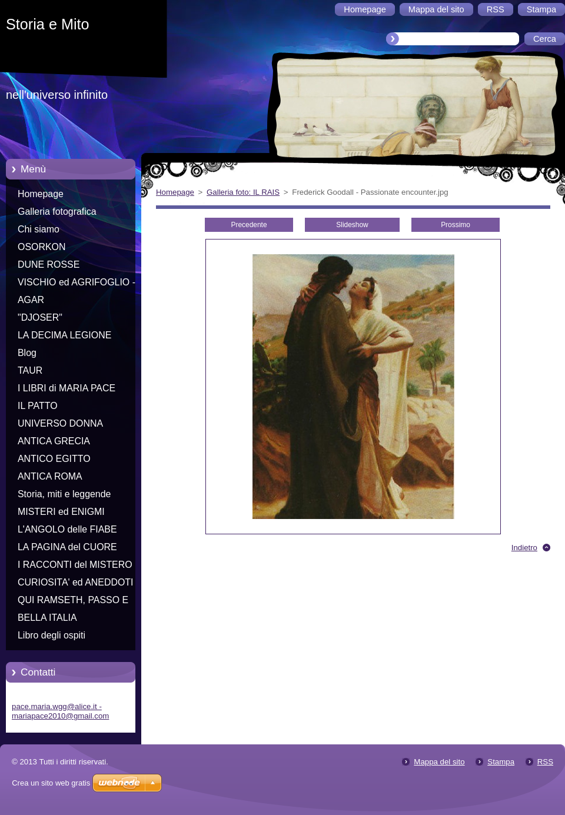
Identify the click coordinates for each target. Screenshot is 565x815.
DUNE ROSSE (48, 265)
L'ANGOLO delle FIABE (67, 529)
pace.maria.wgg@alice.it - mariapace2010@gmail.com (60, 711)
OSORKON (41, 247)
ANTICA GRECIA (54, 441)
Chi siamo (38, 229)
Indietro (524, 547)
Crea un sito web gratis (51, 783)
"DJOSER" (40, 317)
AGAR (31, 300)
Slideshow (352, 225)
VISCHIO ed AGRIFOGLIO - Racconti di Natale (76, 284)
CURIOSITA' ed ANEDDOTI (76, 582)
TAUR (30, 370)
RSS (545, 761)
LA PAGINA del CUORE (67, 547)
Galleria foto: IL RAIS (243, 192)
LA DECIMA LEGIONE (64, 335)
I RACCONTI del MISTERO (75, 565)
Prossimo (455, 225)
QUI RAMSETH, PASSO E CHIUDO (73, 602)
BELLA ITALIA (47, 618)
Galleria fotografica (57, 212)
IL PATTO (38, 406)
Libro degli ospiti (51, 635)
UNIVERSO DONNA (60, 423)
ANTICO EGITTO (54, 459)
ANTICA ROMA (50, 476)
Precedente (249, 225)
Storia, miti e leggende (64, 494)
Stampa (500, 761)
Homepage (41, 194)
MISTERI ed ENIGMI (61, 512)
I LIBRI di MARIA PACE (66, 388)
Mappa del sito (439, 761)
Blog (27, 353)
